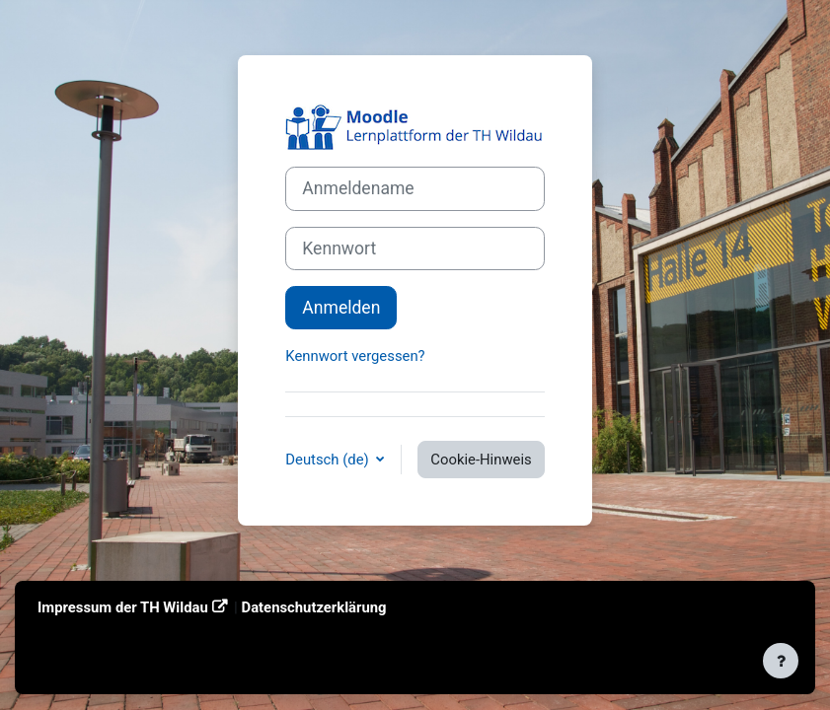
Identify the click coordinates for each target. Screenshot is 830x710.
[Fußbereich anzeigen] (780, 660)
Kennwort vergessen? (354, 356)
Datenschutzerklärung (314, 607)
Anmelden (341, 308)
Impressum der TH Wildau (123, 607)
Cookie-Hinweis (480, 459)
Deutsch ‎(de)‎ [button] (328, 459)
